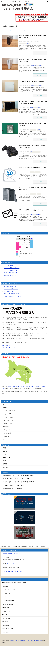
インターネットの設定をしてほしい (13, 293)
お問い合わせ (6, 430)
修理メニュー (22, 43)
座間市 (28, 386)
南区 (14, 386)
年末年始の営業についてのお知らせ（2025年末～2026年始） (19, 475)
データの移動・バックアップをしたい (14, 291)
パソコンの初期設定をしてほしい (13, 296)
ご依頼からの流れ (7, 423)
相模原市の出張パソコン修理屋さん (12, 553)
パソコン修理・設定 (9, 410)
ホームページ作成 (9, 420)
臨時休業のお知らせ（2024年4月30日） (13, 488)
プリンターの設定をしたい (11, 289)
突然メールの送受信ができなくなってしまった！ (31, 210)
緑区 (17, 386)
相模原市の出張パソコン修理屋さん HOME (14, 582)
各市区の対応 (7, 433)
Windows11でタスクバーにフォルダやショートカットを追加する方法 (24, 503)
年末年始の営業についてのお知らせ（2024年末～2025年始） (19, 482)
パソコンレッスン (9, 417)
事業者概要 (6, 625)
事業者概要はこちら (7, 346)
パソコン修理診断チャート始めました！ (13, 485)
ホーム (4, 404)
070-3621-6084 (10, 563)
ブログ (4, 439)
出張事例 (27, 43)
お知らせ (5, 451)
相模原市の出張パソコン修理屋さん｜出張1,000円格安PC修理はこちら (26, 640)
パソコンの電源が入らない (11, 265)
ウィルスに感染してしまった (11, 272)
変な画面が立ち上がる (10, 275)
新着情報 (5, 464)
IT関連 (4, 448)
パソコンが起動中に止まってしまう (13, 270)
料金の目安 (6, 426)
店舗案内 (6, 436)
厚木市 (33, 386)
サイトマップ (6, 632)
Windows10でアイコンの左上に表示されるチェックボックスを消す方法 (24, 518)
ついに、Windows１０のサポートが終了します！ (16, 478)
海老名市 (38, 386)
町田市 (23, 386)
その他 (4, 454)
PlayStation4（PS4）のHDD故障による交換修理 (32, 81)
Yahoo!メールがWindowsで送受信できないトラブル (32, 167)
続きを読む (41, 53)
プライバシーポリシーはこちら (10, 347)
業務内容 (5, 407)
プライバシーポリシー (9, 629)
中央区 (10, 386)
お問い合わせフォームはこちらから (12, 571)
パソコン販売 (7, 414)
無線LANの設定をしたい (10, 286)
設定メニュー (37, 172)
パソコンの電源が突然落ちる (11, 268)
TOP (17, 546)
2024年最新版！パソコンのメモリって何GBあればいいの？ (24, 532)
